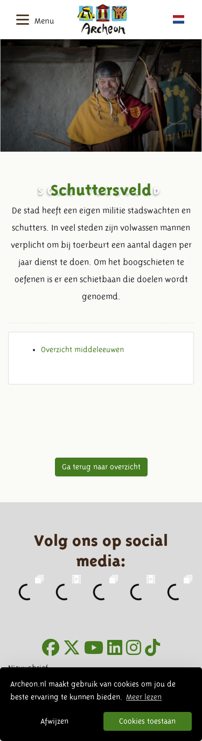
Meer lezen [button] (144, 697)
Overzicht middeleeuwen (82, 349)
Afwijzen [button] (54, 721)
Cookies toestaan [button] (147, 721)
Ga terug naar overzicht (101, 466)
